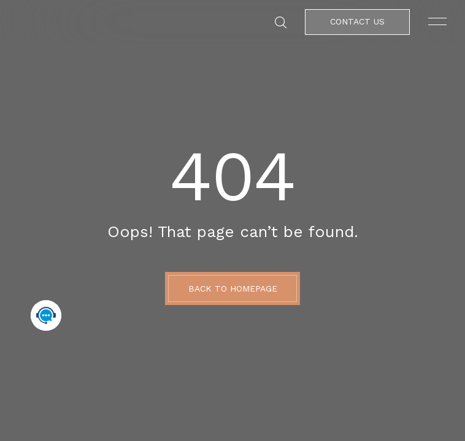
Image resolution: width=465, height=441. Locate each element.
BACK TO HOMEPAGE (232, 288)
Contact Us (357, 21)
